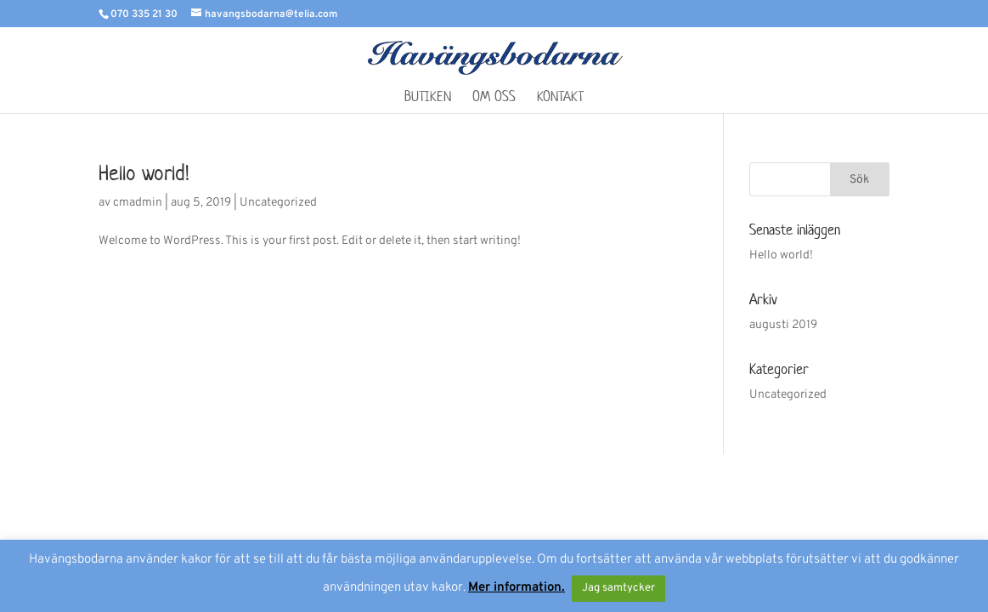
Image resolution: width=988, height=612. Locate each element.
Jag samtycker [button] (618, 588)
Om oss (494, 97)
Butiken (427, 97)
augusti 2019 (783, 325)
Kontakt (560, 97)
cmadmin (137, 203)
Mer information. (516, 588)
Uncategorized (278, 203)
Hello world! (144, 173)
